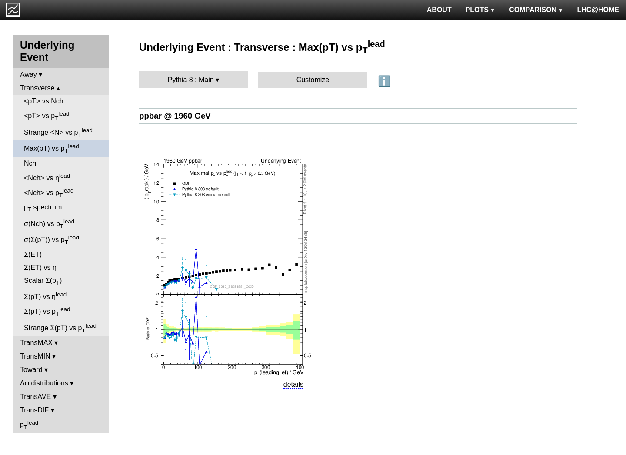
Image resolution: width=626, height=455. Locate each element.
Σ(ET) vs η (40, 267)
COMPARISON (536, 9)
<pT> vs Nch (43, 101)
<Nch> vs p (48, 193)
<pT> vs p (47, 116)
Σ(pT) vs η (45, 295)
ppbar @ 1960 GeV (175, 115)
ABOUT (439, 9)
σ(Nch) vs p (49, 223)
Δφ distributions (44, 383)
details (293, 384)
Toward (31, 369)
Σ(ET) (33, 254)
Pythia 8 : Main (191, 79)
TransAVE (35, 396)
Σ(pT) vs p (47, 311)
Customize (313, 79)
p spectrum (43, 208)
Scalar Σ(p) (43, 281)
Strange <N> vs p (58, 132)
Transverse (37, 88)
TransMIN (35, 356)
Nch (30, 163)
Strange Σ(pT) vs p (60, 328)
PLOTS (481, 9)
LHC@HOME (598, 9)
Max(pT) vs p (51, 148)
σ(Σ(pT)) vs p (51, 240)
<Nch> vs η (47, 177)
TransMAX (36, 342)
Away (28, 74)
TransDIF (34, 410)
